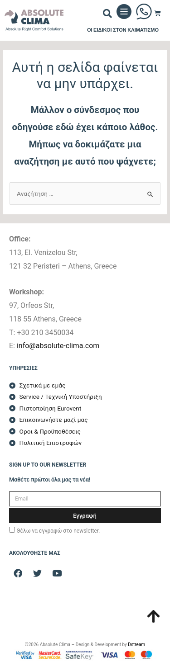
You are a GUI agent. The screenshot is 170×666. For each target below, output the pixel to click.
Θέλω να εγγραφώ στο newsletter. (58, 531)
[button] (107, 14)
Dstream (136, 644)
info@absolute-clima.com (58, 345)
